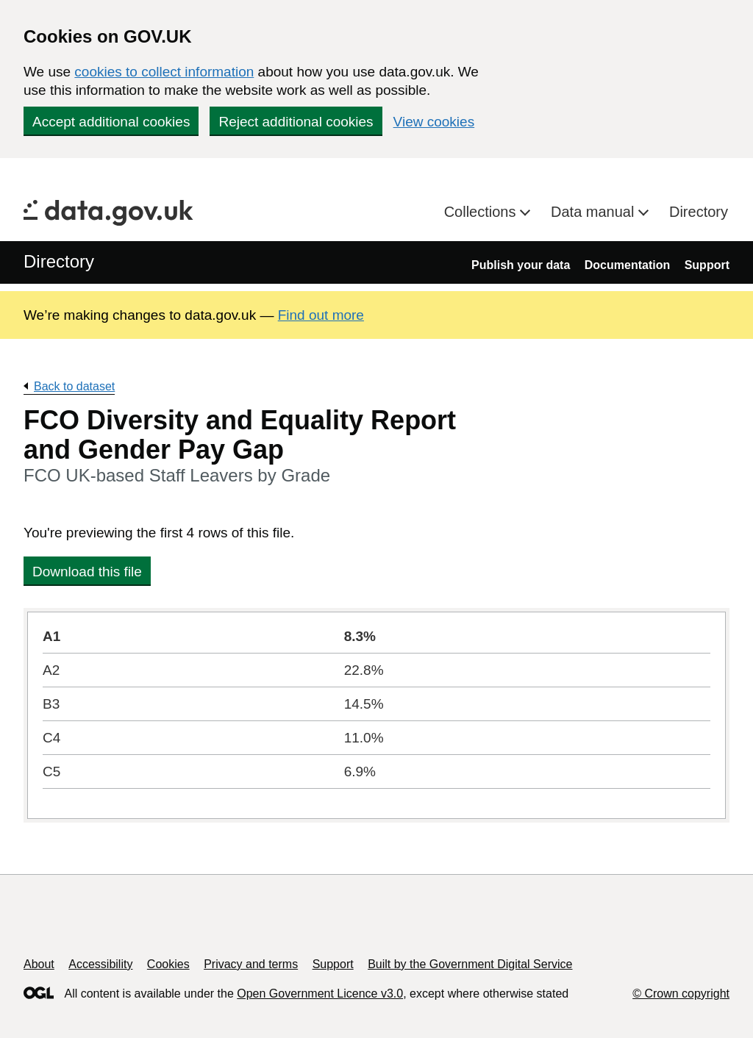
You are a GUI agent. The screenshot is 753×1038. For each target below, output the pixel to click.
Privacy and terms (251, 964)
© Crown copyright (680, 993)
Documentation (627, 265)
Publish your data (520, 265)
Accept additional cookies (111, 121)
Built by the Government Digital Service (470, 964)
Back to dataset (74, 386)
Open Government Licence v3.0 (320, 993)
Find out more (321, 315)
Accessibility (100, 964)
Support (707, 265)
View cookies (434, 122)
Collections (482, 212)
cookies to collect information (164, 71)
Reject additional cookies (295, 121)
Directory (698, 212)
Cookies (168, 964)
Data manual (594, 212)
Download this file (87, 571)
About (39, 964)
